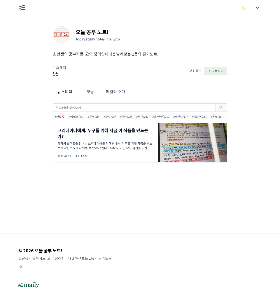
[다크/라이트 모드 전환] (244, 7)
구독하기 (215, 71)
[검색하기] (221, 107)
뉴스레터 (64, 91)
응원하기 (195, 70)
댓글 (90, 91)
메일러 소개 (115, 91)
